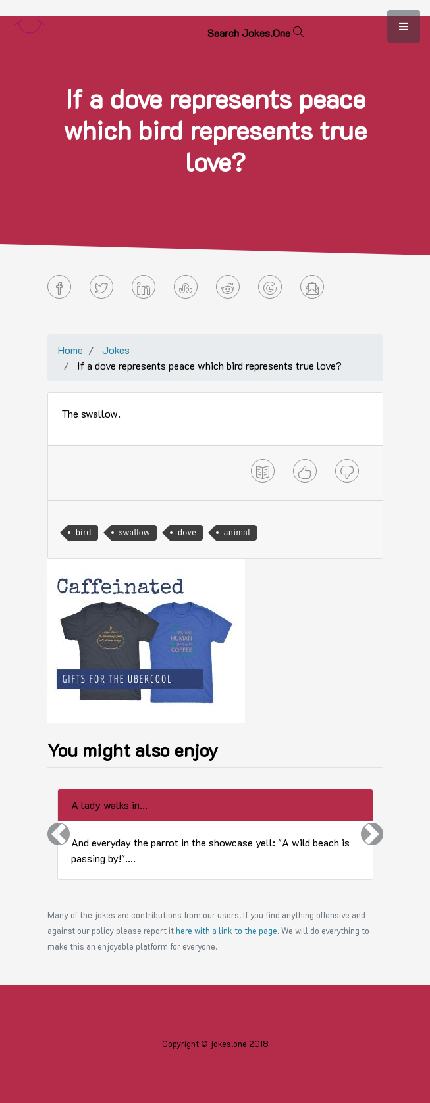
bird (84, 532)
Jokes (116, 349)
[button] (58, 834)
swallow (134, 532)
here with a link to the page (226, 930)
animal (237, 532)
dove (187, 532)
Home (70, 349)
